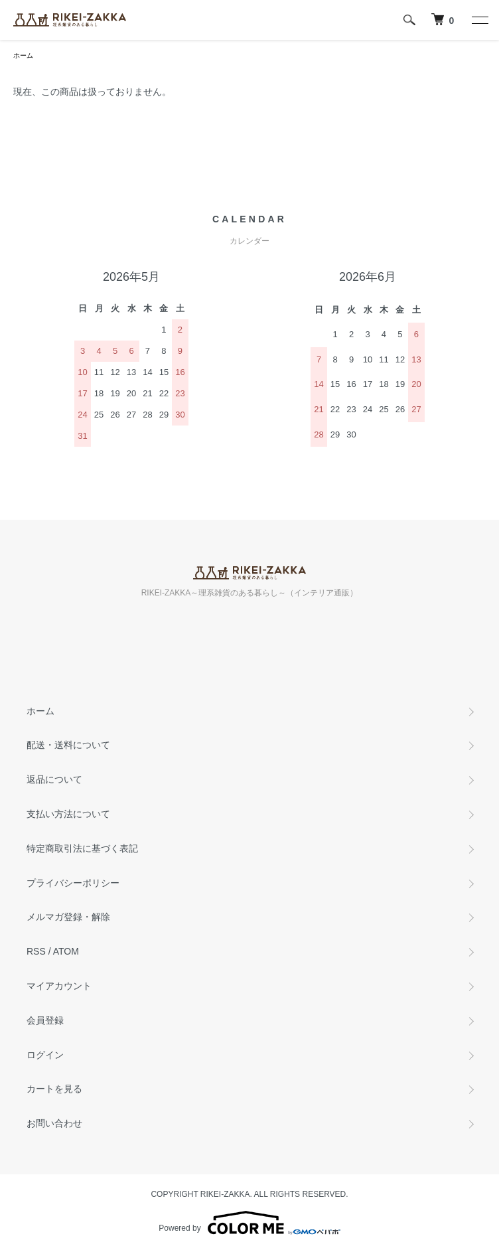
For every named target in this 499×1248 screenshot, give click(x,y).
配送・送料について (68, 745)
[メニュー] (479, 20)
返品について (54, 779)
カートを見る (54, 1088)
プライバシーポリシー (73, 883)
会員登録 (45, 1020)
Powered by (249, 1223)
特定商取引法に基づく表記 (82, 848)
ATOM (66, 951)
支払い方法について (68, 814)
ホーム (23, 55)
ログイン (45, 1055)
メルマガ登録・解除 (68, 916)
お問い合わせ (54, 1123)
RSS (36, 951)
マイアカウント (59, 985)
